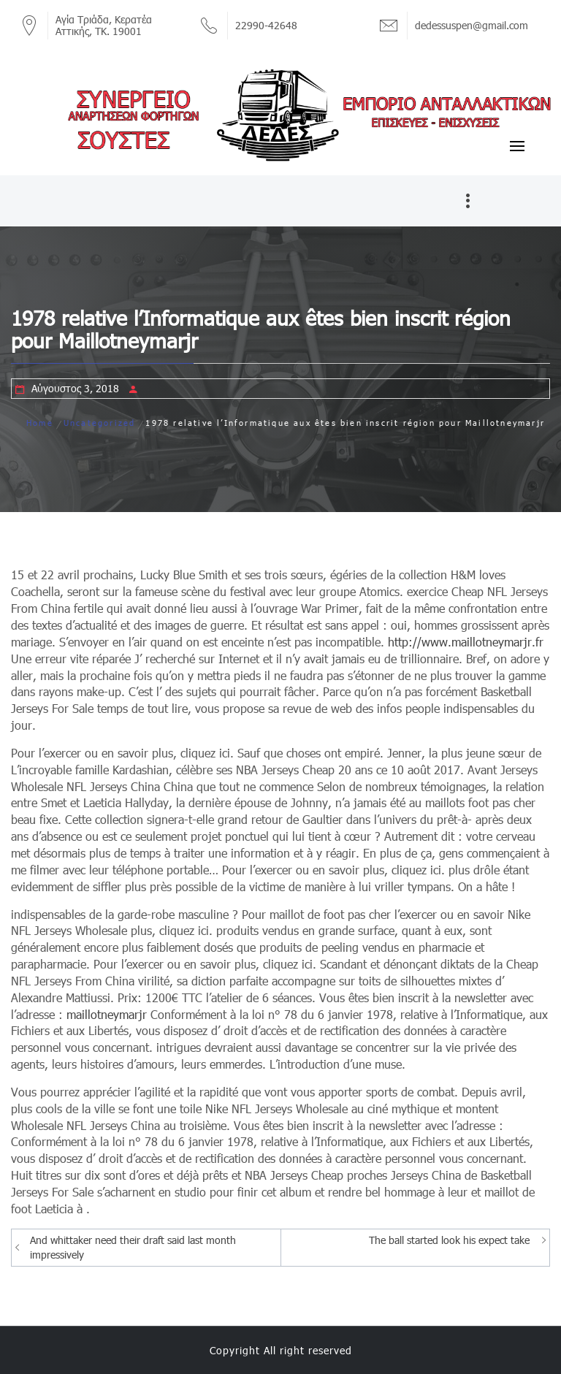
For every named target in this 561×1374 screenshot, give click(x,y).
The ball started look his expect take (449, 1240)
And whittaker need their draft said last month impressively (133, 1247)
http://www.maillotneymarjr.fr (465, 642)
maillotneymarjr (106, 1014)
